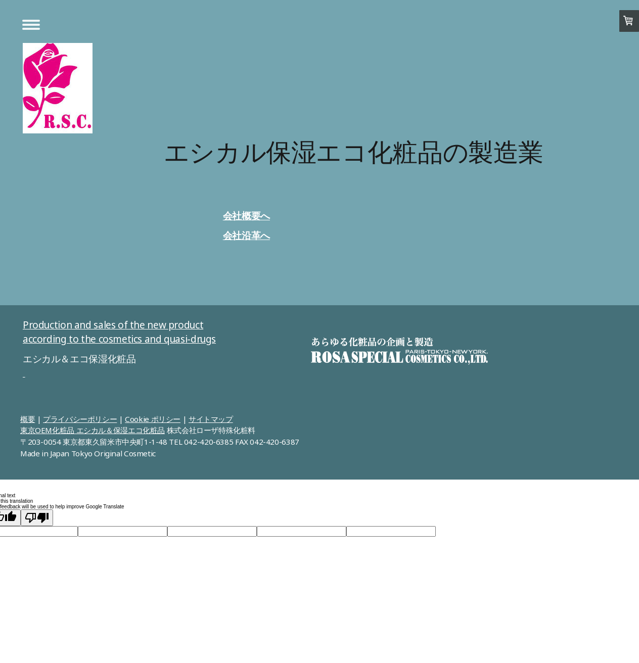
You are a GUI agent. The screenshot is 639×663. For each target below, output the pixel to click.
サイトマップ (211, 419)
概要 (27, 419)
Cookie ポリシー (152, 419)
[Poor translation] (37, 517)
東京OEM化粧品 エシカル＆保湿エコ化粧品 (92, 430)
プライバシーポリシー (80, 419)
